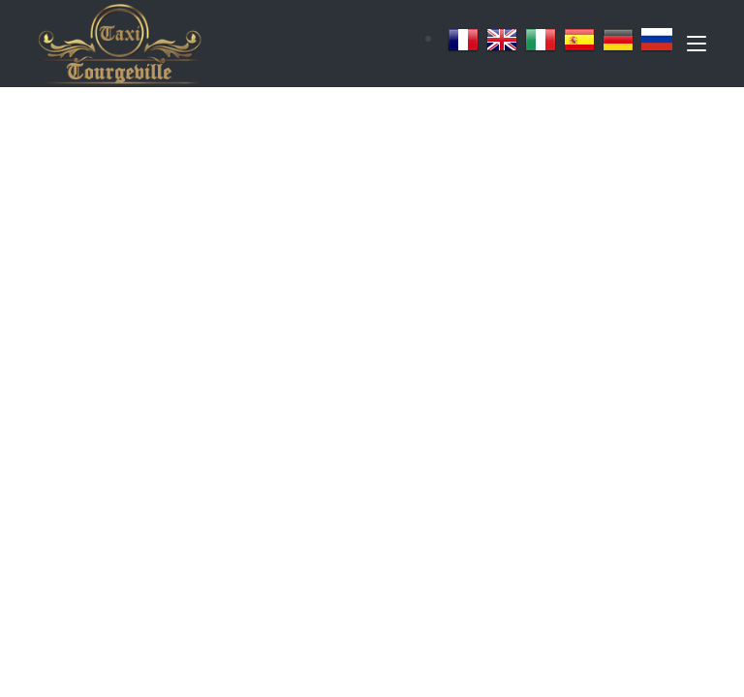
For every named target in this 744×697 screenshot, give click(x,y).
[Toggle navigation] (696, 47)
